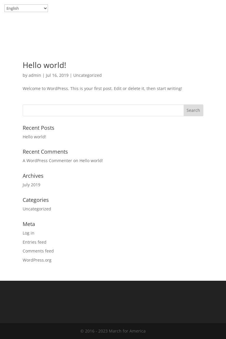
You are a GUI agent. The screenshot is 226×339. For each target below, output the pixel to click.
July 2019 (31, 184)
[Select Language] (26, 8)
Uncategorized (87, 75)
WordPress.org (37, 260)
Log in (28, 233)
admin (35, 75)
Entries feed (34, 242)
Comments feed (38, 251)
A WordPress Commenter (47, 160)
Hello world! (44, 65)
